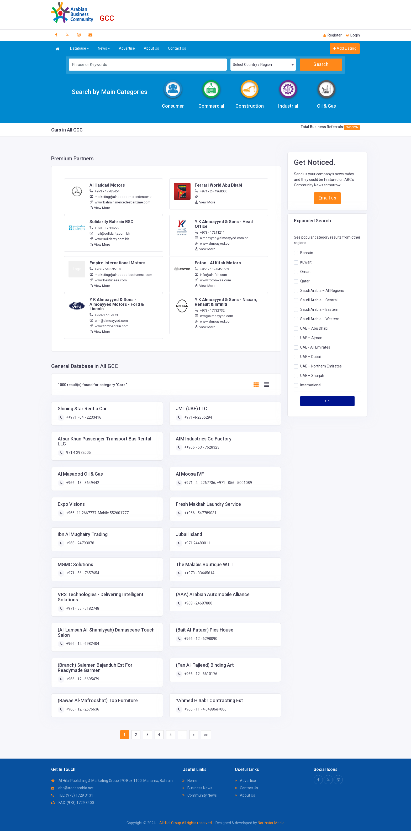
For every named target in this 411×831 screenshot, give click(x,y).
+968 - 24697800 (197, 603)
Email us (327, 198)
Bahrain (306, 253)
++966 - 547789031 (200, 513)
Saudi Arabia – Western (319, 319)
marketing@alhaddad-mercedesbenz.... (122, 197)
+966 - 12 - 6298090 (200, 639)
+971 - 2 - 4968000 (211, 191)
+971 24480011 (196, 543)
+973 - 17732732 (210, 310)
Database (79, 48)
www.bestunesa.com (108, 280)
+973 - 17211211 (210, 232)
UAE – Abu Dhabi (314, 328)
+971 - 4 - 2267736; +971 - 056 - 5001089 (217, 483)
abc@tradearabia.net (72, 788)
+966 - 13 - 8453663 (212, 269)
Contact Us (177, 48)
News (104, 48)
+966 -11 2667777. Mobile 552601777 (97, 513)
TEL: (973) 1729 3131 (72, 795)
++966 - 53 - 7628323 (201, 447)
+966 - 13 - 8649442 (82, 483)
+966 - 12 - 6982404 (82, 643)
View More (99, 208)
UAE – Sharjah (312, 376)
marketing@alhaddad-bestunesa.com (120, 275)
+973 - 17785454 (104, 191)
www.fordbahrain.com (109, 326)
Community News (199, 795)
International (310, 385)
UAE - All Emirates (315, 347)
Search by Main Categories (109, 91)
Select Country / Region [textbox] (252, 64)
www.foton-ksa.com (213, 280)
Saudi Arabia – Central (319, 300)
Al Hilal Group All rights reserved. (186, 823)
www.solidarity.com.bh (109, 239)
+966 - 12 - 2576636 (82, 709)
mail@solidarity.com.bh (109, 233)
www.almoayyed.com (214, 243)
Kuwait (306, 262)
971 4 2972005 (78, 452)
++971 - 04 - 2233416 (83, 417)
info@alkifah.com (211, 275)
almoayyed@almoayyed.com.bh (222, 238)
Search (320, 64)
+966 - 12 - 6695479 (82, 679)
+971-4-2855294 (197, 417)
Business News (197, 788)
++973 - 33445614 (198, 573)
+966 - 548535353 (105, 269)
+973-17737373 (103, 315)
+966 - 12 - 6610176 (200, 674)
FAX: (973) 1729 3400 (72, 803)
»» (206, 735)
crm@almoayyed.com (108, 321)
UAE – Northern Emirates (321, 366)
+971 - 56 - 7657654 (82, 573)
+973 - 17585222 (104, 228)
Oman (305, 272)
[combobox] (263, 65)
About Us (151, 48)
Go (327, 401)
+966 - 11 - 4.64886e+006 (204, 709)
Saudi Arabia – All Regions (322, 290)
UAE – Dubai (310, 357)
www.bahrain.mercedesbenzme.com (119, 202)
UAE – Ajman (311, 338)
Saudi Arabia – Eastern (319, 309)
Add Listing (344, 48)
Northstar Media (270, 823)
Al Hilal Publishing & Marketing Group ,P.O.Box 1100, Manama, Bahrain (112, 781)
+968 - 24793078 (79, 543)
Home (189, 781)
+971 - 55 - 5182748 (82, 608)
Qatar (305, 281)
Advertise (127, 48)
